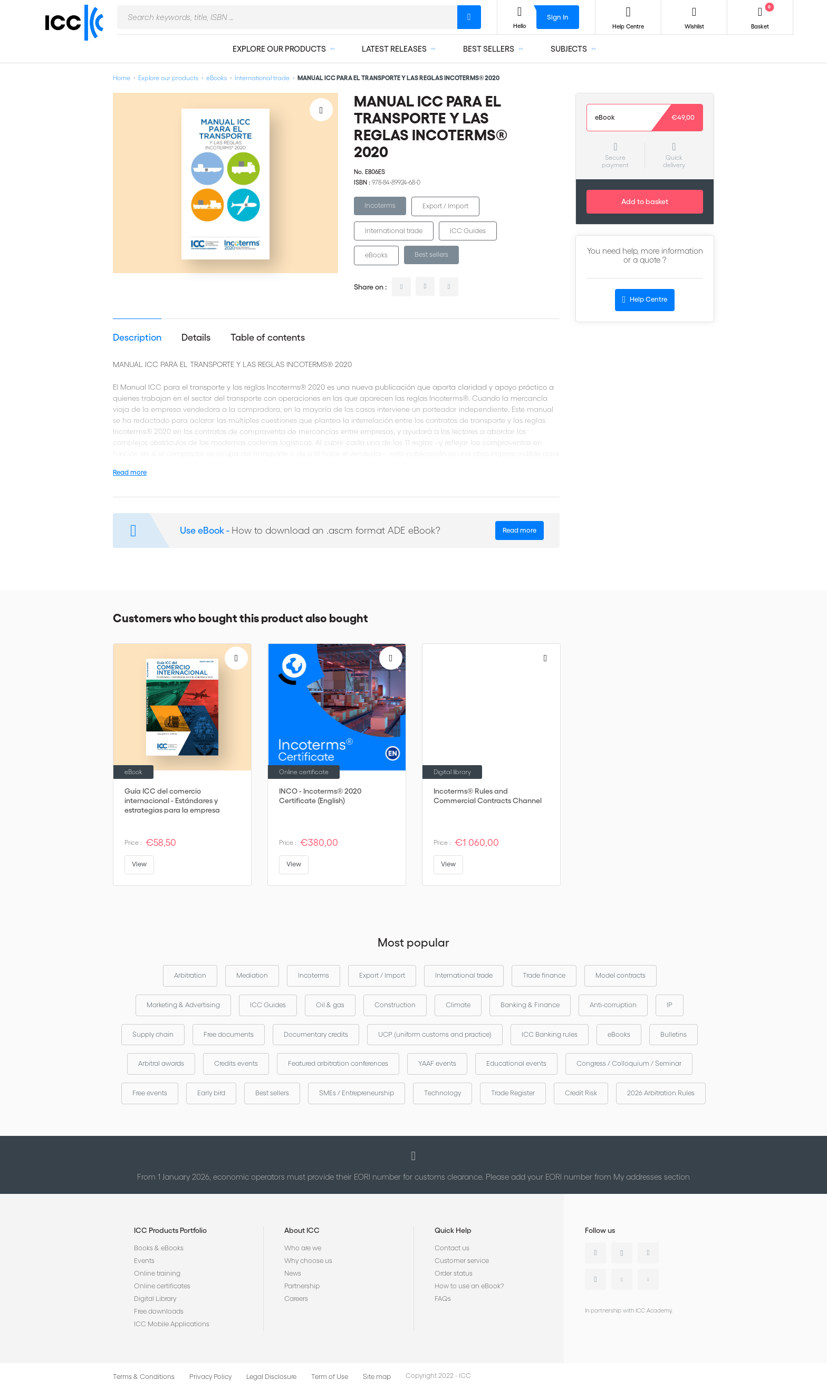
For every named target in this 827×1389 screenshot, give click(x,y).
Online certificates (162, 1286)
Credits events (236, 1063)
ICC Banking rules (550, 1034)
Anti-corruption (613, 1005)
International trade (262, 77)
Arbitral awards (161, 1063)
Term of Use (329, 1377)
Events (144, 1261)
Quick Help (453, 1230)
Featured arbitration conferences (338, 1063)
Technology (442, 1093)
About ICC (302, 1230)
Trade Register (513, 1093)
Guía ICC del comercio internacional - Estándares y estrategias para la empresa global (172, 801)
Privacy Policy (210, 1377)
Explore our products (168, 77)
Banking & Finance (530, 1005)
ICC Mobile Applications (171, 1324)
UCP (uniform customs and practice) (435, 1034)
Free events (149, 1093)
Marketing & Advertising (183, 1005)
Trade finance (544, 975)
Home (121, 77)
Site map (377, 1377)
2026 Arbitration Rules (661, 1093)
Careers (296, 1299)
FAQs (443, 1299)
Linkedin (595, 1252)
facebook (448, 286)
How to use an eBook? (469, 1286)
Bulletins (673, 1034)
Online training (157, 1273)
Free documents (229, 1034)
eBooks (216, 77)
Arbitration (190, 975)
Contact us (452, 1248)
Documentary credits (316, 1034)
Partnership (302, 1286)
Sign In (558, 17)
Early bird (211, 1093)
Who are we (302, 1248)
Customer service (462, 1261)
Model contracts (620, 975)
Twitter (621, 1252)
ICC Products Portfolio (170, 1230)
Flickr (648, 1279)
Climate (458, 1005)
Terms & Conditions (144, 1377)
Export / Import (445, 206)
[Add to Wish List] (321, 109)
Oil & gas (330, 1005)
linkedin (401, 286)
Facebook (648, 1252)
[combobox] (287, 17)
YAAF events (437, 1063)
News (292, 1273)
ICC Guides (468, 231)
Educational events (516, 1063)
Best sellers (431, 254)
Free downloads (159, 1311)
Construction (395, 1005)
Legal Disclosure (271, 1377)
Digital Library (155, 1299)
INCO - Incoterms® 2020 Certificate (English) (320, 796)
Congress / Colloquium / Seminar (628, 1063)
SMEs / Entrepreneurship (356, 1093)
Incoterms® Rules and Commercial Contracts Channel (488, 796)
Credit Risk (581, 1093)
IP (669, 1005)
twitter (425, 286)
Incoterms (380, 205)
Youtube (621, 1279)
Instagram (595, 1279)
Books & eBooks (159, 1248)
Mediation (252, 975)
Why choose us (308, 1261)
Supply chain (153, 1034)
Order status (454, 1273)
